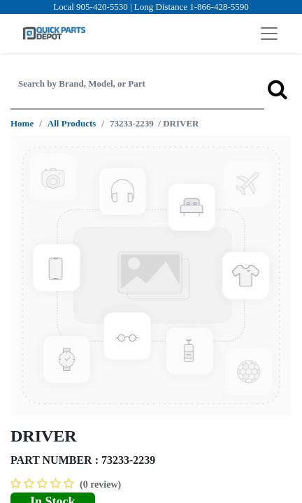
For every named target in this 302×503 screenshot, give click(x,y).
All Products (72, 123)
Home (22, 123)
